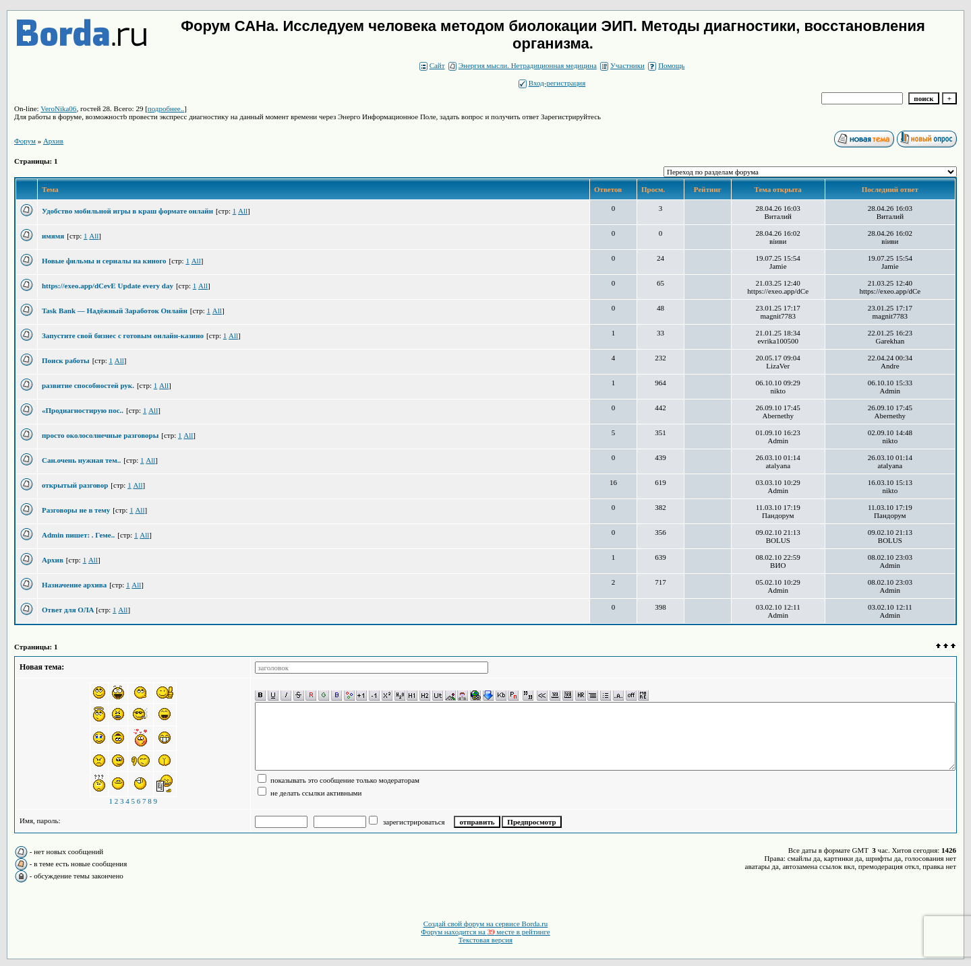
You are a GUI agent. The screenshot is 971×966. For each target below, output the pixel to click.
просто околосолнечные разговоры (100, 435)
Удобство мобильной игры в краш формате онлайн (127, 211)
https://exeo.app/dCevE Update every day (107, 286)
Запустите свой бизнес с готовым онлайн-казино (123, 335)
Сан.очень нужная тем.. (81, 460)
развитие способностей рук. (88, 385)
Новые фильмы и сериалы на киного (104, 261)
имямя (53, 236)
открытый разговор (75, 485)
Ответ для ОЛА (69, 610)
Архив (52, 560)
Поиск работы (66, 360)
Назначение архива (74, 585)
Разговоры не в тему (76, 510)
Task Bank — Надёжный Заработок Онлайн (114, 311)
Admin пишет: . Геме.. (78, 535)
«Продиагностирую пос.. (82, 410)
